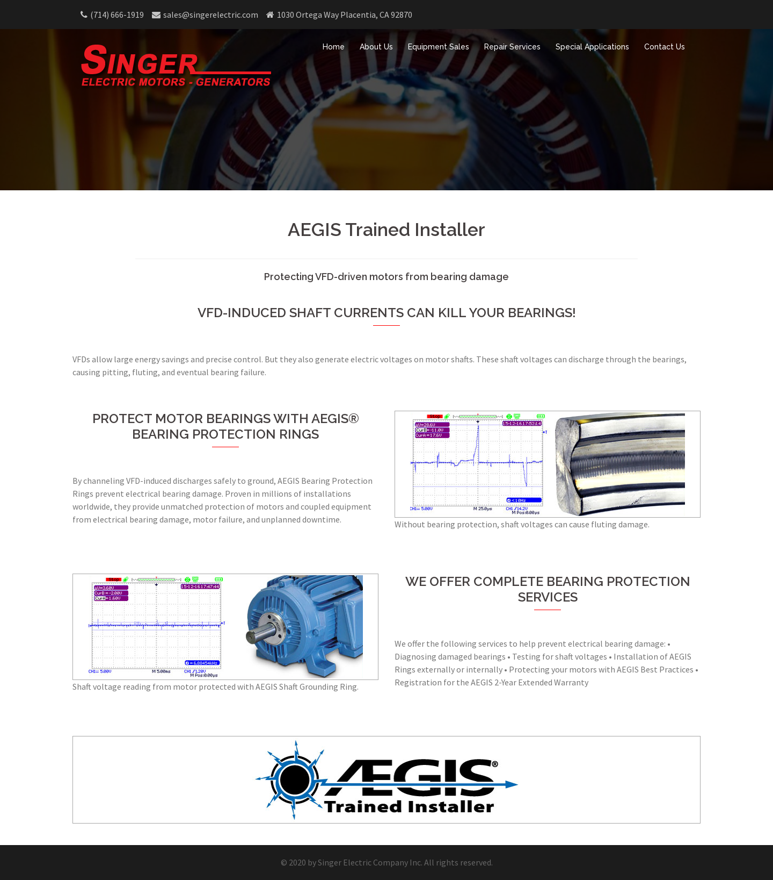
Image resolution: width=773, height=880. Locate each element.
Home (334, 46)
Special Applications (592, 46)
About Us (376, 46)
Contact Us (664, 46)
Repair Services (512, 46)
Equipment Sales (438, 46)
